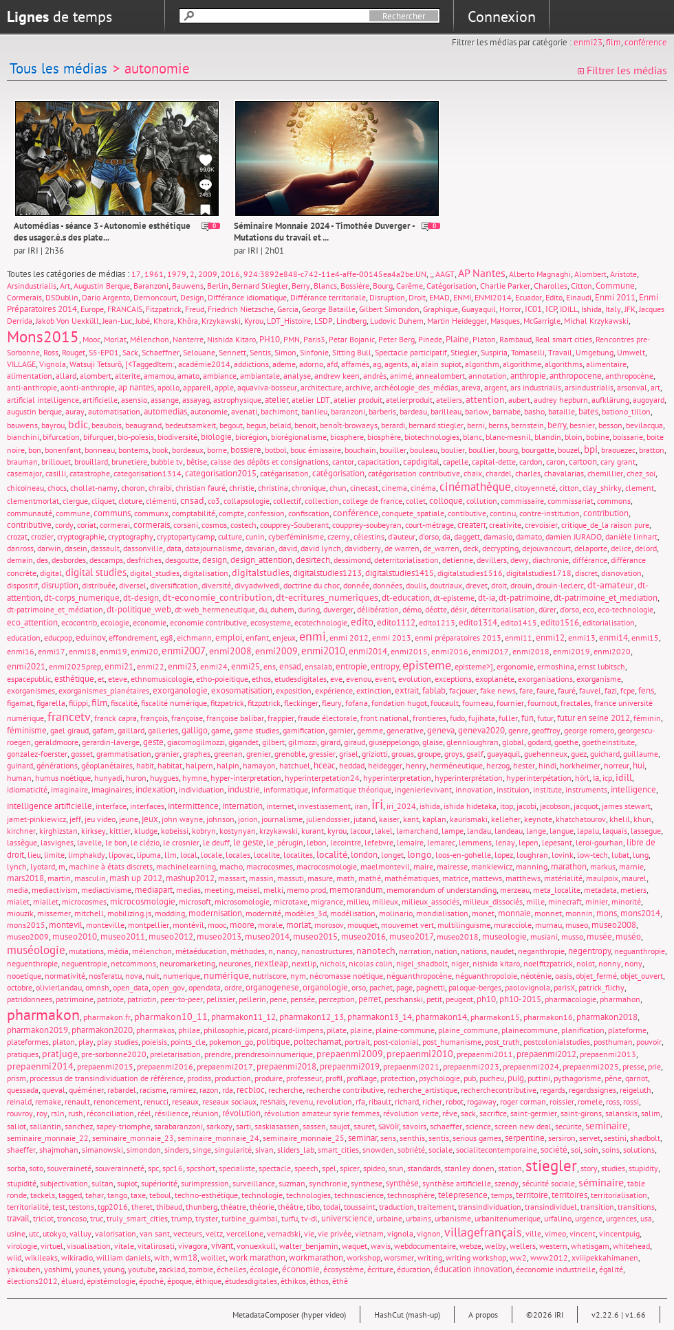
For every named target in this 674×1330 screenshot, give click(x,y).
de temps (59, 16)
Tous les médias (58, 68)
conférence (645, 42)
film (613, 42)
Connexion (502, 16)
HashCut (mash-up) (407, 1314)
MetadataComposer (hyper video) (289, 1314)
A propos (483, 1314)
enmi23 (588, 42)
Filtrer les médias (622, 70)
